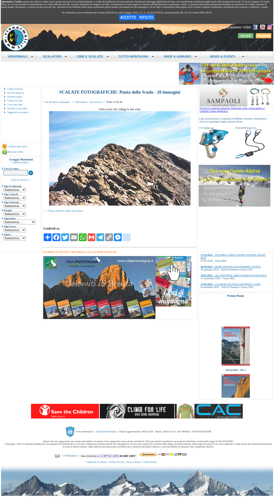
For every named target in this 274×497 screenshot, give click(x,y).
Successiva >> (97, 101)
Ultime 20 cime (14, 100)
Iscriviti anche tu (15, 92)
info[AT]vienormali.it (106, 431)
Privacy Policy (134, 462)
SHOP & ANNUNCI (180, 56)
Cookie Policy (150, 462)
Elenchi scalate (14, 96)
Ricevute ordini (15, 151)
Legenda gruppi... (21, 162)
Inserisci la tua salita (17, 108)
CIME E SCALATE (93, 56)
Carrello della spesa (17, 146)
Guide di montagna (230, 27)
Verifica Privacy (117, 462)
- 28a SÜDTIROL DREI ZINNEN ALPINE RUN (234, 275)
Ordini (247, 27)
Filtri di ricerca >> (21, 179)
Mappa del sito (178, 27)
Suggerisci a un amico (18, 112)
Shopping (211, 27)
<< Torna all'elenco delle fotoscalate (63, 210)
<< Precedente (79, 101)
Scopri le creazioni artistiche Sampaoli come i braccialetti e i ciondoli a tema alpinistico (236, 108)
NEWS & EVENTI (225, 56)
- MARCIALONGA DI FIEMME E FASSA (231, 266)
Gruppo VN (196, 27)
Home (164, 27)
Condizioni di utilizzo (96, 462)
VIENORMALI (20, 56)
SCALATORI (55, 56)
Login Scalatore (15, 89)
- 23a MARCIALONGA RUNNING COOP (230, 284)
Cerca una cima (14, 104)
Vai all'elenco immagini (57, 101)
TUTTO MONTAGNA (136, 56)
